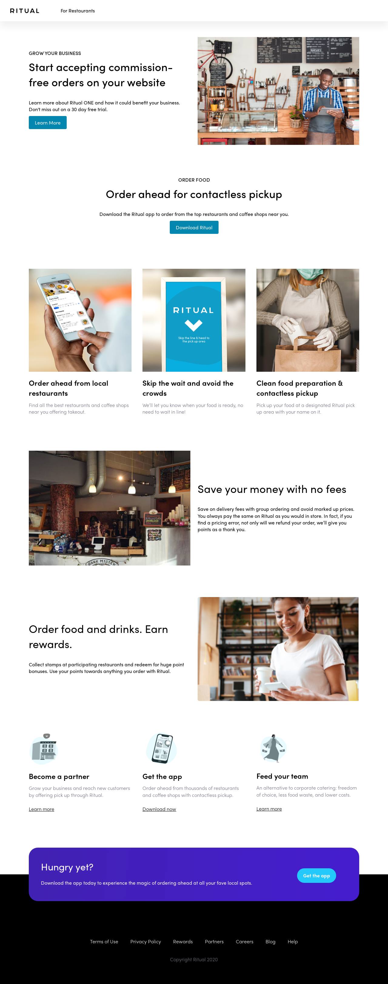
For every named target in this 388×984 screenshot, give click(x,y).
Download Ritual (194, 227)
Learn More (48, 122)
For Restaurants (78, 10)
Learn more (41, 808)
